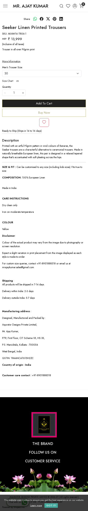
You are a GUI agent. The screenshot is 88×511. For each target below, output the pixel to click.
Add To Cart (44, 103)
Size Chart (11, 81)
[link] (61, 6)
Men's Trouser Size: (12, 67)
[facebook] (41, 19)
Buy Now (44, 112)
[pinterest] (54, 19)
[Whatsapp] (35, 19)
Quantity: (6, 87)
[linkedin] (61, 19)
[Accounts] (74, 6)
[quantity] (14, 93)
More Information (11, 61)
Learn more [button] (36, 505)
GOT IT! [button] (51, 505)
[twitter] (48, 19)
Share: (27, 19)
